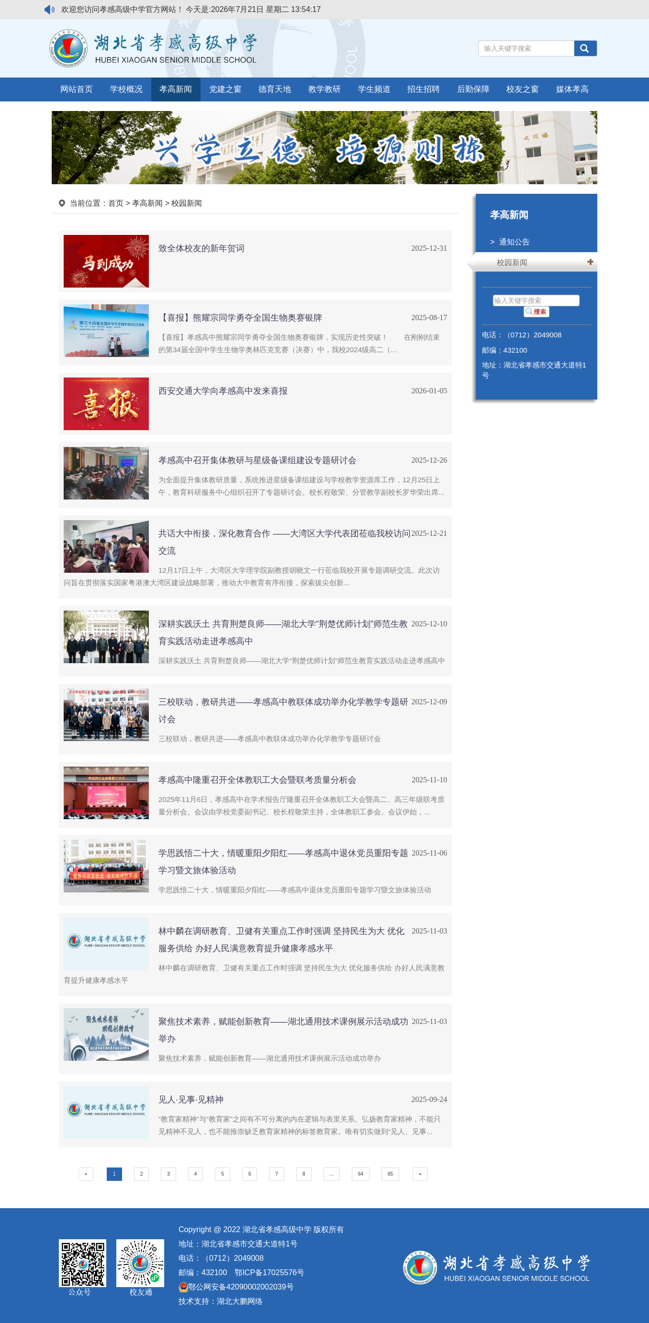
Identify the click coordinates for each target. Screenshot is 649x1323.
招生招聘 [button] (423, 89)
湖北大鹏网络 (240, 1301)
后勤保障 (473, 89)
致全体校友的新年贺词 (201, 248)
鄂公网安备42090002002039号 (236, 1287)
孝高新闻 (147, 203)
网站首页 (76, 89)
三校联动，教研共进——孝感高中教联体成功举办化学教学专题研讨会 (269, 738)
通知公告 (514, 242)
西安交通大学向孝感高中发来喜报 (223, 391)
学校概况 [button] (126, 89)
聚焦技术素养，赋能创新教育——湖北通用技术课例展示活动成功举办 (269, 1058)
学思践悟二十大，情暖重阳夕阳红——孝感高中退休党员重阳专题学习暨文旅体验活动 (294, 890)
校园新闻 (512, 262)
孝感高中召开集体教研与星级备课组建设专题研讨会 (257, 460)
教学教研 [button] (324, 89)
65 (390, 1174)
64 (360, 1174)
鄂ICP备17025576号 (269, 1272)
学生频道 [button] (374, 89)
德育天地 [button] (274, 89)
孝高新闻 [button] (175, 89)
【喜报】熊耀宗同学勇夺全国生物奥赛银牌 (240, 317)
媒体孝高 (572, 89)
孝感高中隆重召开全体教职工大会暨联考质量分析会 (257, 780)
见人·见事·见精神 (191, 1099)
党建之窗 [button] (225, 89)
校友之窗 (522, 89)
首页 (115, 203)
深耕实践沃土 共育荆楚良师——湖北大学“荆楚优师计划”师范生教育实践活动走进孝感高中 (301, 660)
